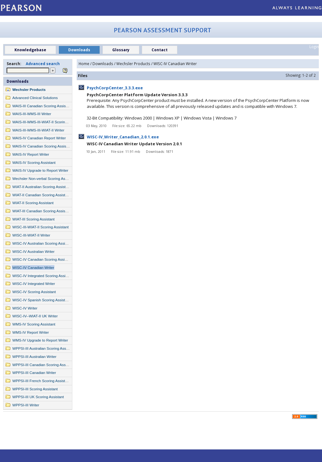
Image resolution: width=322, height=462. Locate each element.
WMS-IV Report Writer (30, 332)
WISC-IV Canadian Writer (33, 267)
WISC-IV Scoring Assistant (34, 292)
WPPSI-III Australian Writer (34, 356)
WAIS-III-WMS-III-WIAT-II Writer (38, 130)
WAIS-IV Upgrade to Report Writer (40, 170)
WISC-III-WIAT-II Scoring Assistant (40, 227)
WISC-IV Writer (24, 308)
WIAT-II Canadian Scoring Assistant (41, 195)
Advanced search (43, 63)
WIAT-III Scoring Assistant (33, 219)
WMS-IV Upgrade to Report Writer (40, 340)
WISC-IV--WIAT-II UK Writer (35, 316)
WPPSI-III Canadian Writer (34, 372)
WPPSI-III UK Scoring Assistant (38, 397)
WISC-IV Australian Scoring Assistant (42, 243)
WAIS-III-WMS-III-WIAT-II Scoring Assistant (47, 122)
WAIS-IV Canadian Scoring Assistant (42, 146)
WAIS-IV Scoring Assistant (33, 162)
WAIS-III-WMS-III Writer (31, 114)
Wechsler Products (29, 89)
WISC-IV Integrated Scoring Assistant (42, 276)
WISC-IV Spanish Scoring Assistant (41, 300)
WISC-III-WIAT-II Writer (31, 235)
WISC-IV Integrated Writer (33, 283)
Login (314, 46)
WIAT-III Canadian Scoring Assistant (41, 211)
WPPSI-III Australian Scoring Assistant (43, 348)
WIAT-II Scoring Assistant (32, 203)
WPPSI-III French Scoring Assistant (41, 381)
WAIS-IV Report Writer (30, 154)
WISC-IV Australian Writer (33, 251)
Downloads (18, 81)
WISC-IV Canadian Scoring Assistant (42, 259)
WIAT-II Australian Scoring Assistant (41, 187)
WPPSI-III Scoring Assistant (35, 389)
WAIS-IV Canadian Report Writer (39, 138)
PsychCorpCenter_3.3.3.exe (115, 88)
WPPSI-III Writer (25, 405)
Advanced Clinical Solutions (35, 98)
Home (84, 63)
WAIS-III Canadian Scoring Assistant (42, 106)
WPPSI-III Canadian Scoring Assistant (43, 365)
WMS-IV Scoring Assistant (33, 324)
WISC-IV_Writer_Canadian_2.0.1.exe (123, 137)
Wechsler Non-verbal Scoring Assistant (44, 178)
